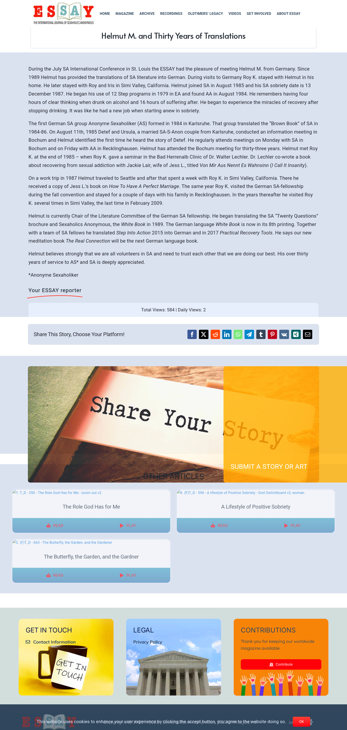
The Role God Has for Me (91, 582)
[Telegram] (249, 334)
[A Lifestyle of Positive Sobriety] (256, 495)
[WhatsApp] (238, 334)
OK (301, 722)
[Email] (307, 334)
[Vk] (284, 334)
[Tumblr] (261, 334)
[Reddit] (215, 334)
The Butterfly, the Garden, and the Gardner (91, 704)
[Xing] (296, 334)
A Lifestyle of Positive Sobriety (255, 582)
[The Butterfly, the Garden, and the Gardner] (91, 618)
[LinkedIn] (227, 334)
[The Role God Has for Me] (91, 495)
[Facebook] (192, 334)
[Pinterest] (272, 334)
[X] (203, 334)
